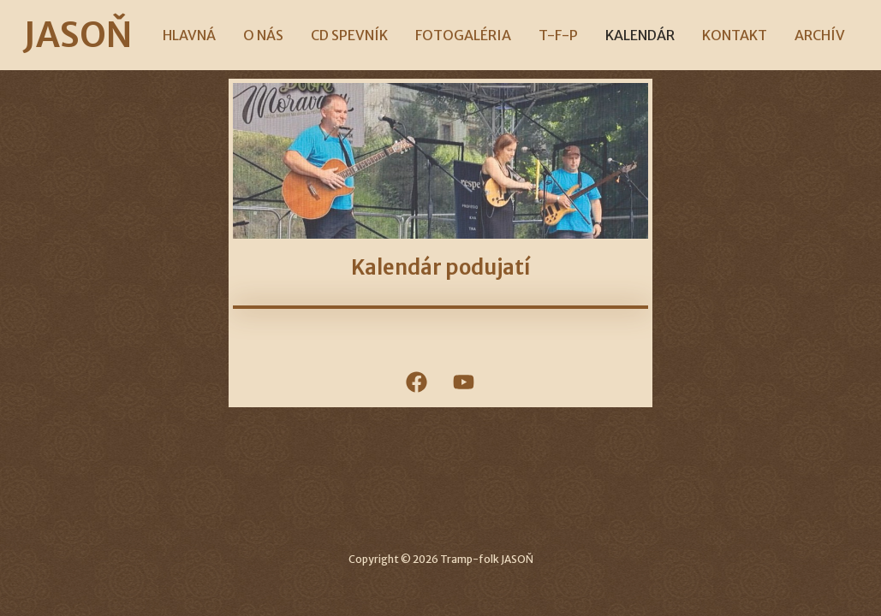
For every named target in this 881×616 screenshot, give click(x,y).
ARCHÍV (820, 35)
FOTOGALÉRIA (463, 35)
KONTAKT (734, 35)
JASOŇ (77, 35)
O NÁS (263, 35)
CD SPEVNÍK (349, 35)
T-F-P (558, 35)
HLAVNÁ (189, 35)
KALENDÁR (640, 35)
